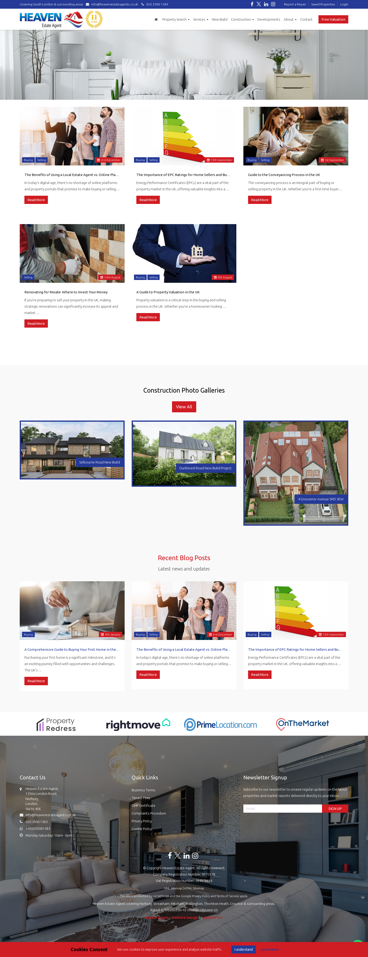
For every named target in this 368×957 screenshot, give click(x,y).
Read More (36, 200)
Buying (28, 159)
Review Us (210, 910)
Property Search (176, 19)
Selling (41, 159)
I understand (243, 949)
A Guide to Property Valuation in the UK (168, 292)
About (290, 19)
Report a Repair (295, 4)
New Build (219, 19)
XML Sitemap (173, 888)
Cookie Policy (142, 829)
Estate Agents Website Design (172, 917)
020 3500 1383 (154, 4)
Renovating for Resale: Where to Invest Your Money (65, 292)
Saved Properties (323, 4)
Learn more (270, 949)
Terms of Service (227, 896)
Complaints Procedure (149, 813)
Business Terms (143, 790)
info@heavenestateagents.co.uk (113, 4)
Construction (242, 19)
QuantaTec (212, 917)
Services (200, 19)
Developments (268, 19)
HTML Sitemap (194, 888)
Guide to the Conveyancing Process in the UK (284, 175)
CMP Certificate (143, 806)
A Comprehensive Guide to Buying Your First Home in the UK (72, 649)
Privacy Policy (142, 821)
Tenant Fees (141, 798)
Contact (306, 19)
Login (344, 4)
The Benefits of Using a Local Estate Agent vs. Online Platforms (72, 175)
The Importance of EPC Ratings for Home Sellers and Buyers (184, 175)
